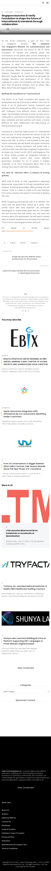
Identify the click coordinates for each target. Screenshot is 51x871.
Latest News (9, 12)
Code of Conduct (9, 829)
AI (2, 12)
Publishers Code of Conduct (13, 833)
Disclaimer (6, 825)
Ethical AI (23, 243)
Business (5, 355)
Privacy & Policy (8, 837)
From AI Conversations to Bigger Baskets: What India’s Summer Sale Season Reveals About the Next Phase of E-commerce (24, 466)
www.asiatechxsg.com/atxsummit (19, 231)
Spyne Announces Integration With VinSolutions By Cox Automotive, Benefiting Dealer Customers (25, 414)
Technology (19, 12)
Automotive (6, 408)
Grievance (6, 841)
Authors (5, 814)
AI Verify (12, 243)
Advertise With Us (9, 818)
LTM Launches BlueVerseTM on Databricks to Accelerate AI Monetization (22, 533)
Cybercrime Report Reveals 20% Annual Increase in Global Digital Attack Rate (21, 272)
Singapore (34, 243)
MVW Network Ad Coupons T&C (14, 845)
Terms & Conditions (10, 848)
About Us (5, 810)
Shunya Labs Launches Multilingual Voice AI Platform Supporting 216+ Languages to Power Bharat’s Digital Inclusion (25, 641)
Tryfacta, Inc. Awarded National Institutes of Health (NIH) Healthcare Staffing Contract (25, 587)
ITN (25, 294)
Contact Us (6, 822)
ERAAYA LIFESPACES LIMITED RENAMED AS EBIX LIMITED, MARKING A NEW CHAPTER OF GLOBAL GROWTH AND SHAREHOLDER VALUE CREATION (26, 362)
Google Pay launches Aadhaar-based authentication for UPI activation (26, 258)
